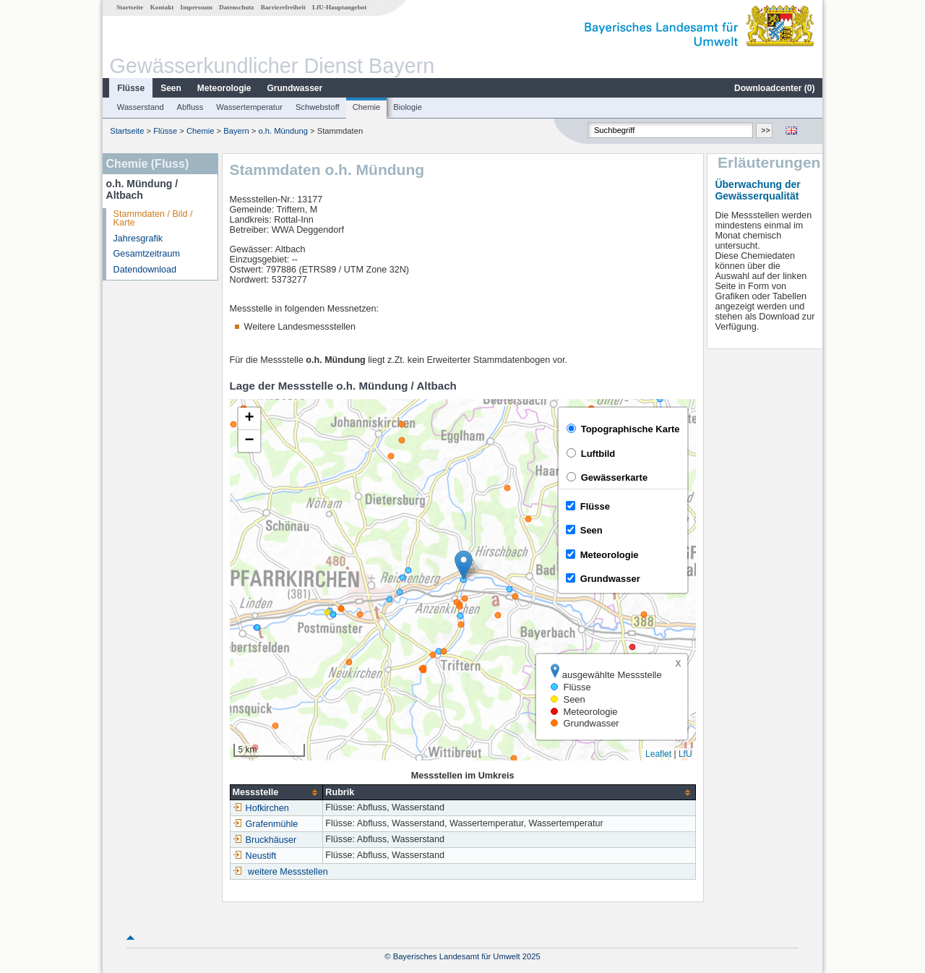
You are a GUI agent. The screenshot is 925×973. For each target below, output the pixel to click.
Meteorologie (224, 88)
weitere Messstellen (288, 872)
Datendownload (145, 270)
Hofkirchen (261, 808)
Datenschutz (236, 7)
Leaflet (658, 754)
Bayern (236, 131)
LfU (685, 754)
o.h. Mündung (282, 131)
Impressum (196, 7)
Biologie (407, 107)
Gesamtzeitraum (146, 254)
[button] (464, 565)
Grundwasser (295, 88)
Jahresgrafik (138, 238)
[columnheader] (276, 792)
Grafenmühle (265, 824)
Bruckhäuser (265, 840)
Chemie (367, 107)
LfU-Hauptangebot (339, 7)
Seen (170, 88)
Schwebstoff (318, 107)
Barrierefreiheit (283, 7)
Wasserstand (140, 107)
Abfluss (190, 107)
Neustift (255, 856)
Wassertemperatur (249, 107)
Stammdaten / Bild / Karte (153, 218)
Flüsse (131, 88)
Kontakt (162, 7)
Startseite (129, 7)
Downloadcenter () (774, 88)
